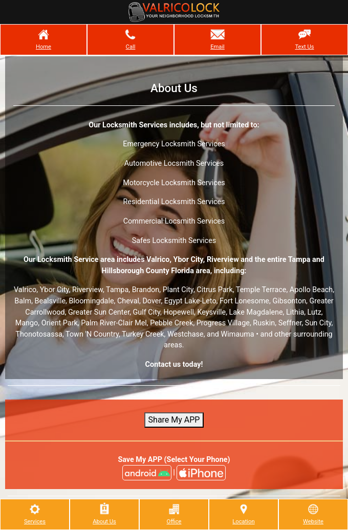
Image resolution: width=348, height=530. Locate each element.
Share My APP (174, 420)
